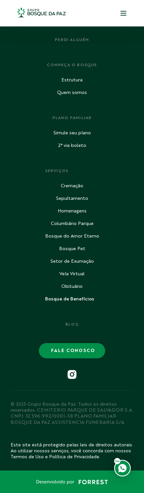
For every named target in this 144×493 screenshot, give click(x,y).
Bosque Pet (72, 248)
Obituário (72, 286)
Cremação (72, 186)
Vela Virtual (72, 274)
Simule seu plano (72, 133)
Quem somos (72, 92)
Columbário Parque (72, 223)
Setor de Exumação (72, 261)
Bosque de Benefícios (69, 299)
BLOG (72, 325)
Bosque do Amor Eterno (72, 236)
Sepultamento (72, 198)
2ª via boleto (72, 145)
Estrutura (72, 80)
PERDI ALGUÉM (72, 40)
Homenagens (72, 211)
